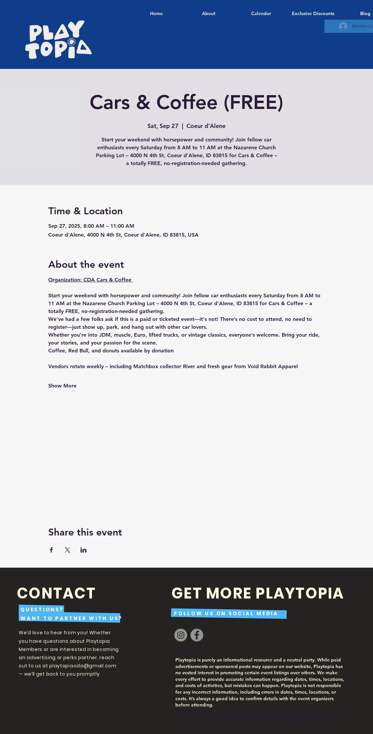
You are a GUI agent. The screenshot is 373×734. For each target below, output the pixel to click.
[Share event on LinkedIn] (83, 550)
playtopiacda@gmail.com (82, 665)
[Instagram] (180, 635)
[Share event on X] (67, 550)
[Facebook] (196, 635)
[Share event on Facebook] (51, 550)
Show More (62, 386)
